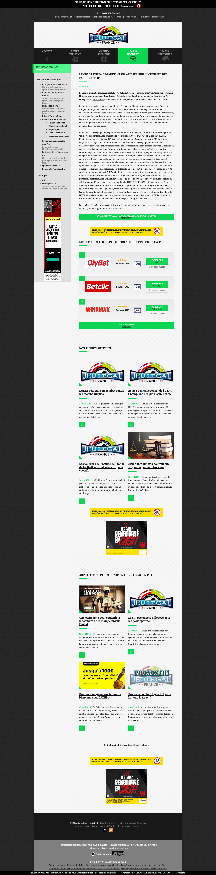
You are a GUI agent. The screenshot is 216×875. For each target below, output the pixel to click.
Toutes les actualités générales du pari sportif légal (126, 216)
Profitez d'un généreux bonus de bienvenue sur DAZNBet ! (100, 695)
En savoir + (168, 872)
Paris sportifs (126, 325)
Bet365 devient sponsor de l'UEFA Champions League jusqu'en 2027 (150, 392)
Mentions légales (82, 826)
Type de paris (55, 129)
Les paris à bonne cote (59, 136)
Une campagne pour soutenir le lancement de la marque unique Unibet (99, 621)
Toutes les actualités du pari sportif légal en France (126, 745)
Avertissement (98, 826)
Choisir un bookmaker (59, 126)
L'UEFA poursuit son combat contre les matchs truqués (101, 392)
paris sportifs (98, 99)
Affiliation (111, 826)
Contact (137, 826)
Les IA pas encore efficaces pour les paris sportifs (149, 619)
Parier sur (157, 261)
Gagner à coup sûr (57, 132)
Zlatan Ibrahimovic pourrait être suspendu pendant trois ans (149, 465)
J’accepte (180, 872)
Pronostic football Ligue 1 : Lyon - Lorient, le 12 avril (149, 695)
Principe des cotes (57, 122)
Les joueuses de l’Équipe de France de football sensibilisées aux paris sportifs (102, 467)
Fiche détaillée (157, 267)
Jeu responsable (125, 826)
